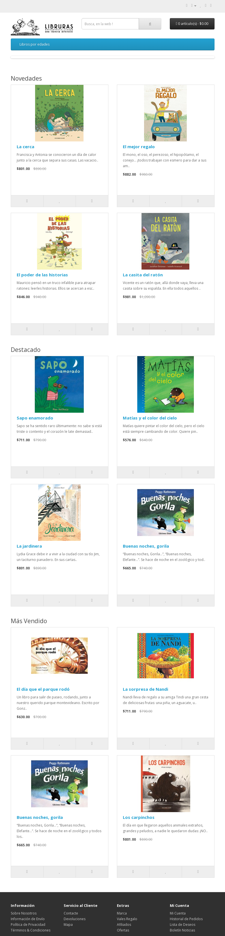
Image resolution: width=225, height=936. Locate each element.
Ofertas (123, 930)
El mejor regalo (139, 146)
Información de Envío (28, 918)
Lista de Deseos (182, 924)
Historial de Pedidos (186, 918)
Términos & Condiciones (30, 930)
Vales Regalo (127, 918)
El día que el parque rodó (43, 689)
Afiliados (124, 924)
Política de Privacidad (28, 924)
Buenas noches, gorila (146, 546)
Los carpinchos (139, 817)
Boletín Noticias (182, 930)
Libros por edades (35, 44)
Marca (122, 913)
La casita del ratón (143, 274)
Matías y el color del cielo (150, 418)
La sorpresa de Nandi (145, 689)
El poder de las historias (42, 274)
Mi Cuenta (178, 913)
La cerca (25, 146)
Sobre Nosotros (24, 913)
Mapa (68, 924)
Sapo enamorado (35, 418)
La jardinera (29, 546)
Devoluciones (74, 918)
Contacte (71, 913)
